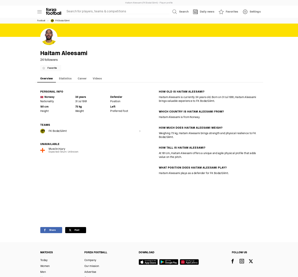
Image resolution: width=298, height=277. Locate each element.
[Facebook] (234, 261)
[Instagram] (244, 261)
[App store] (149, 262)
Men (43, 272)
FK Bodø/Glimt (60, 20)
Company (90, 260)
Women (45, 266)
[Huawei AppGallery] (190, 262)
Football (41, 21)
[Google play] (169, 262)
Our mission (91, 266)
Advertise (90, 272)
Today (44, 260)
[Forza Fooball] (53, 12)
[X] (253, 261)
